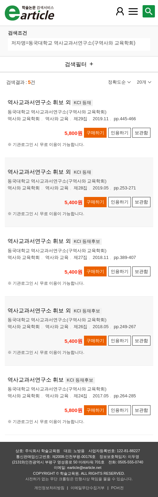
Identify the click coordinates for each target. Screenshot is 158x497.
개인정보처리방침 (49, 488)
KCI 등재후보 (87, 241)
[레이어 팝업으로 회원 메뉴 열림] (120, 11)
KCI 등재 (82, 102)
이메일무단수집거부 (88, 488)
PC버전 (117, 488)
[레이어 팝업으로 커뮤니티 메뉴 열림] (133, 11)
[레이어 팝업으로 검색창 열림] (149, 11)
